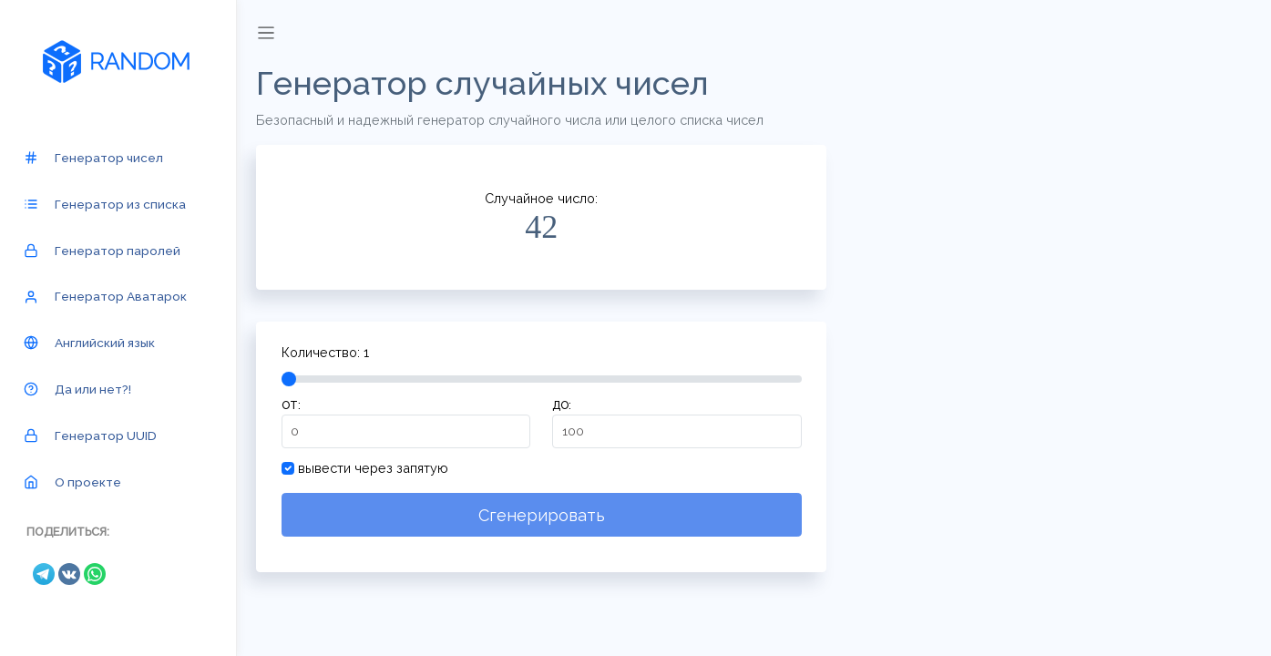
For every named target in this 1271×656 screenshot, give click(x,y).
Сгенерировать (543, 515)
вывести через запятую (376, 468)
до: (563, 405)
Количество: (327, 352)
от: (292, 405)
